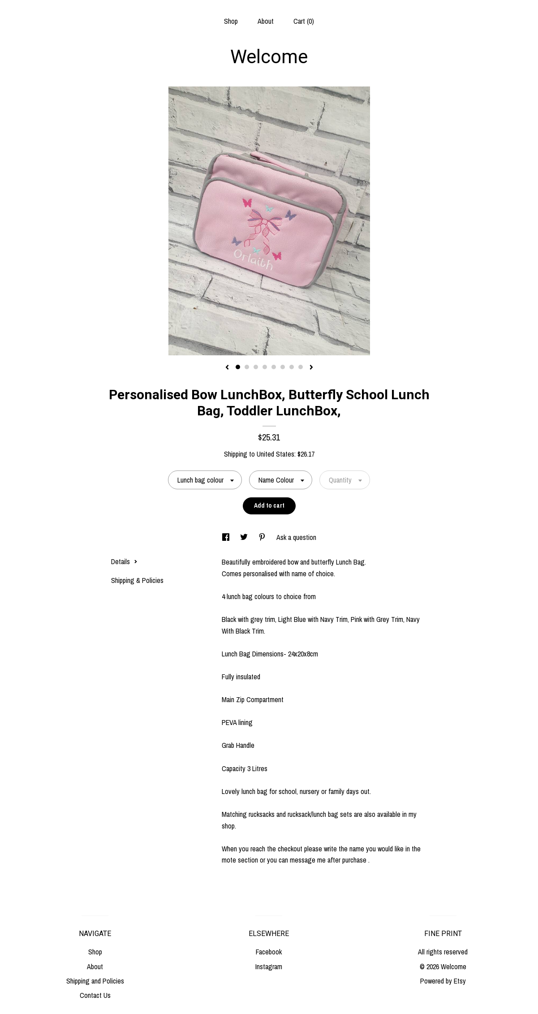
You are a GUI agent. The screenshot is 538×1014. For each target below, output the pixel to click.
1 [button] (238, 367)
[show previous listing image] (227, 368)
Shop (231, 21)
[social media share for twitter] (245, 537)
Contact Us (95, 995)
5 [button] (273, 367)
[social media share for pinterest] (262, 537)
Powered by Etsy (443, 981)
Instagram (268, 966)
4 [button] (265, 367)
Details (124, 561)
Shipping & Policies (137, 580)
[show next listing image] (311, 368)
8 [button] (300, 367)
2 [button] (247, 367)
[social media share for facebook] (226, 537)
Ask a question (296, 537)
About (266, 21)
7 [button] (291, 367)
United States (275, 454)
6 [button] (282, 367)
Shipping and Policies (95, 981)
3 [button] (256, 367)
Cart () (303, 21)
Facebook (269, 952)
